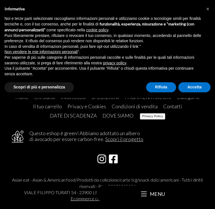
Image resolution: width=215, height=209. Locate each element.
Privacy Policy (152, 116)
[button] (207, 8)
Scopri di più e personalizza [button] (39, 87)
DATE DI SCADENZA (73, 115)
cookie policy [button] (97, 30)
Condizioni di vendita (135, 106)
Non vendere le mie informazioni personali (41, 52)
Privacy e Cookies (86, 106)
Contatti (172, 106)
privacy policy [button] (114, 63)
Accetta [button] (194, 87)
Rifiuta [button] (161, 87)
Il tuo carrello (47, 106)
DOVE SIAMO (118, 115)
